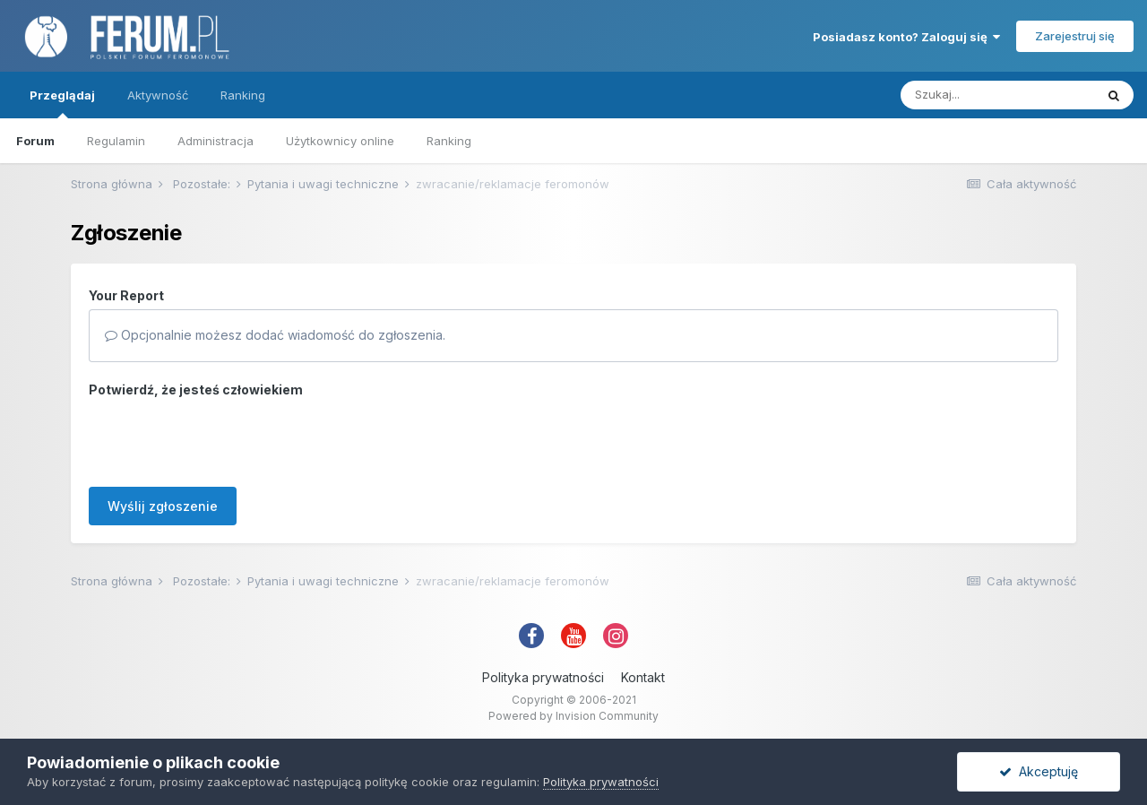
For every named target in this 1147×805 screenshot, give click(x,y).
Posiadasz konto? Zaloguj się (906, 37)
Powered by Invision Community (573, 716)
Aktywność (157, 95)
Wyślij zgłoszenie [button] (163, 506)
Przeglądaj (62, 103)
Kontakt (643, 677)
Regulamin (116, 141)
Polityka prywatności (543, 677)
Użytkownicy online (340, 141)
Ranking (449, 141)
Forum (35, 141)
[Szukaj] (997, 95)
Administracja (215, 141)
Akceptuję (1038, 771)
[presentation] (225, 438)
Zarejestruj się (1075, 36)
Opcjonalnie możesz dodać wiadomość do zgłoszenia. (275, 334)
